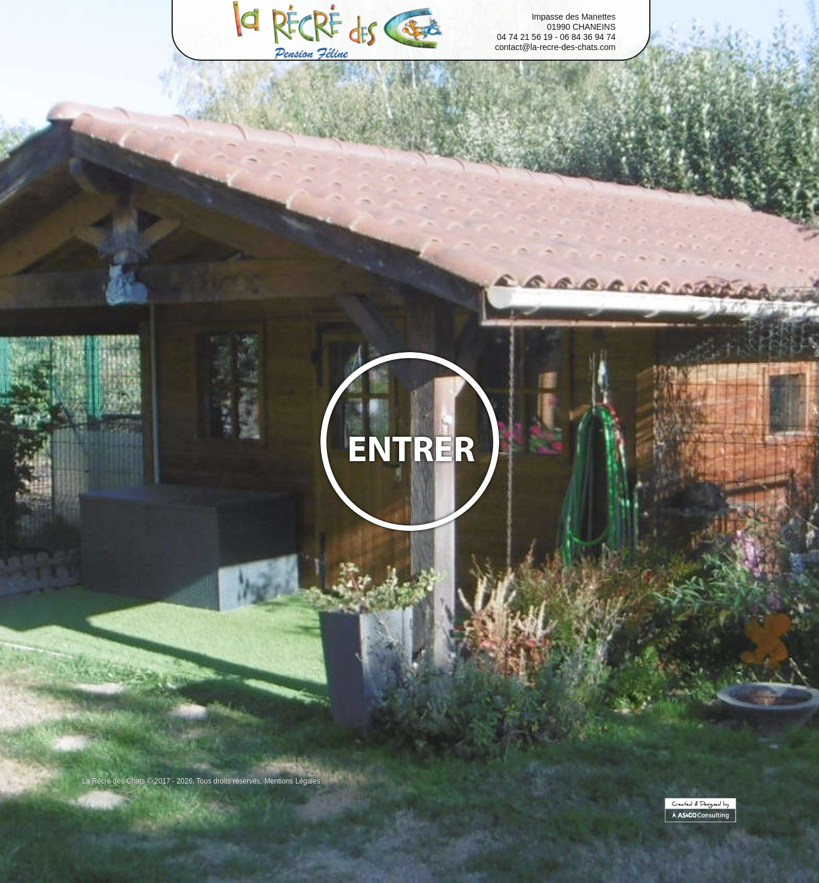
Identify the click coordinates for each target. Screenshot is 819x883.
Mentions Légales (292, 781)
